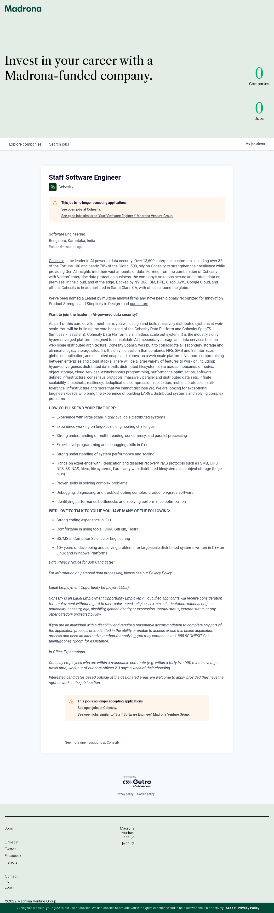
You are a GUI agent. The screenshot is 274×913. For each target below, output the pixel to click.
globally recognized (181, 298)
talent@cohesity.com (66, 641)
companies (25, 144)
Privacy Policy (248, 908)
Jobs (9, 828)
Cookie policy (145, 794)
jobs (59, 144)
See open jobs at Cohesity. (81, 209)
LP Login (9, 885)
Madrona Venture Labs (127, 832)
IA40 (126, 843)
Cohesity (56, 261)
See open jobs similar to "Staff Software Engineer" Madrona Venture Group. (117, 216)
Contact (11, 876)
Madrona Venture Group (23, 8)
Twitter (10, 849)
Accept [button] (231, 908)
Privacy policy (124, 794)
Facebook (13, 855)
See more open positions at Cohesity (92, 742)
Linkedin (11, 842)
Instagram (13, 862)
